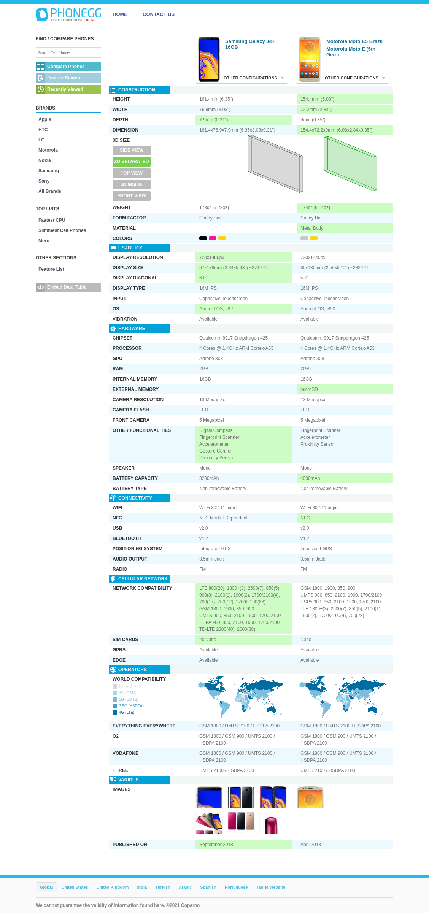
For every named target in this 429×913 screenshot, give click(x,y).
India (142, 887)
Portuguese (236, 887)
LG (41, 140)
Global (46, 887)
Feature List (51, 269)
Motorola (48, 150)
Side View (131, 150)
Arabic (185, 887)
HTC (43, 129)
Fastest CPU (51, 220)
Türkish (162, 887)
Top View (132, 173)
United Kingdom (113, 887)
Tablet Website (270, 887)
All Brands (49, 191)
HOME (120, 14)
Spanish (208, 887)
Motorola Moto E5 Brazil (354, 41)
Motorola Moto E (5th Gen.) (350, 51)
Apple (44, 119)
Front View (131, 195)
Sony (43, 181)
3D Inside (132, 184)
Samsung (48, 170)
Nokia (44, 160)
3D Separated (131, 161)
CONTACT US (159, 14)
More (43, 240)
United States (74, 887)
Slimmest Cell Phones (62, 230)
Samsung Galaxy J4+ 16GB (250, 44)
